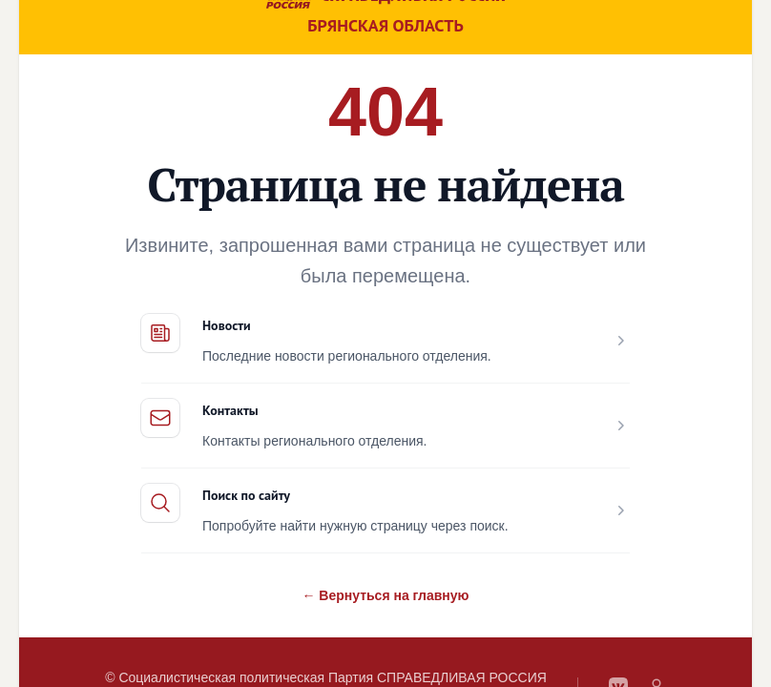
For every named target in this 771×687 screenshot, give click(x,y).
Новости (226, 325)
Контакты (230, 410)
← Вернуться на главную (385, 595)
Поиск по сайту (246, 495)
